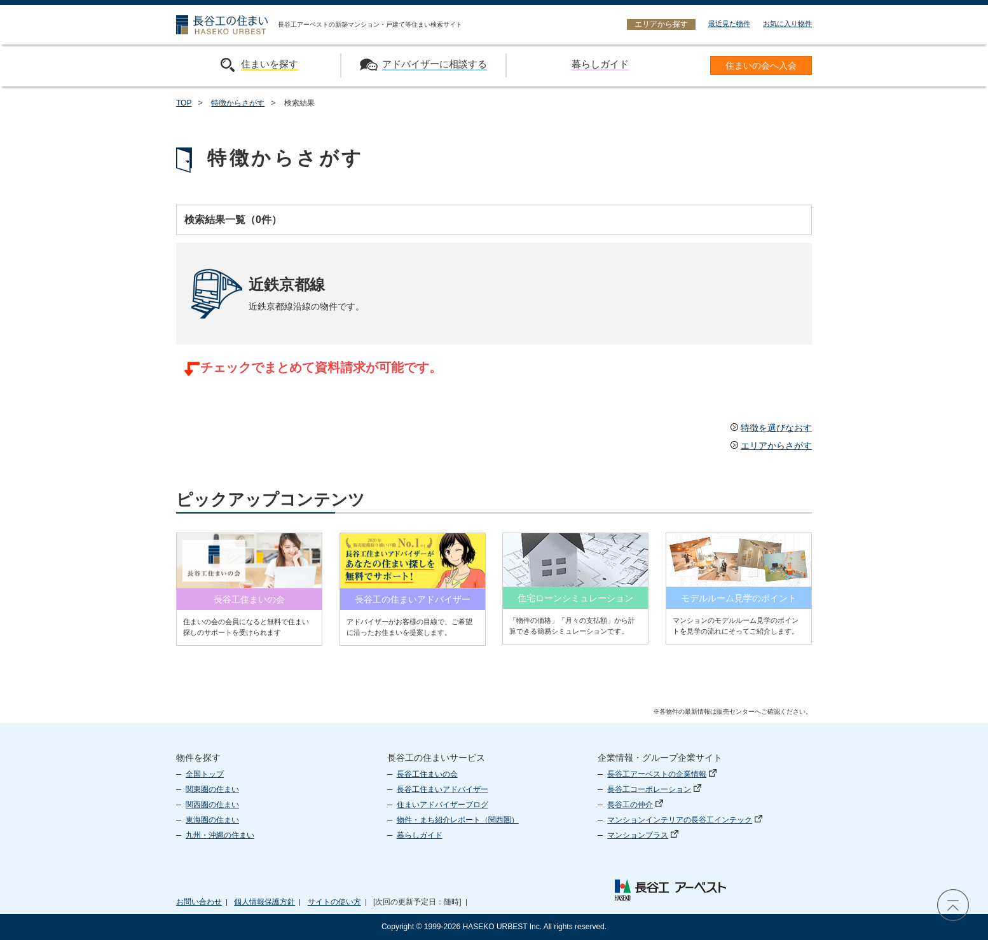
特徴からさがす (237, 103)
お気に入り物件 (787, 23)
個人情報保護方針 (264, 901)
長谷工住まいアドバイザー (442, 789)
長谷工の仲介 (635, 804)
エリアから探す (661, 24)
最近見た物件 (729, 23)
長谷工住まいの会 (427, 774)
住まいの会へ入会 (761, 66)
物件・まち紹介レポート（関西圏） (458, 819)
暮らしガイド (420, 835)
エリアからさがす (771, 445)
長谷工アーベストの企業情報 (662, 774)
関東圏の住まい (212, 789)
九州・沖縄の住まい (220, 835)
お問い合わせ (199, 901)
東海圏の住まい (212, 819)
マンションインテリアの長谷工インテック (684, 819)
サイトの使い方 (334, 901)
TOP (183, 103)
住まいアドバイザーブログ (442, 804)
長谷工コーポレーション (654, 789)
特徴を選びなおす (771, 428)
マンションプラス (642, 835)
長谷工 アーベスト (670, 890)
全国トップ (205, 774)
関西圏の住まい (212, 804)
